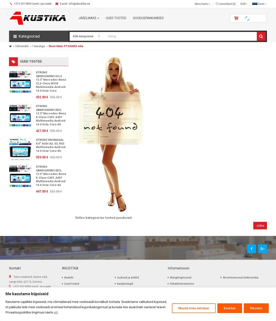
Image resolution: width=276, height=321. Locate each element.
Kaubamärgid (125, 283)
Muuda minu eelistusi (193, 308)
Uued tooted (71, 283)
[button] (38, 36)
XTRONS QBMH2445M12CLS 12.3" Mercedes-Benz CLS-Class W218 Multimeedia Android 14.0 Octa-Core (51, 81)
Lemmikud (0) (226, 4)
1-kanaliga (38, 46)
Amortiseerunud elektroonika (240, 277)
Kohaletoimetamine (182, 283)
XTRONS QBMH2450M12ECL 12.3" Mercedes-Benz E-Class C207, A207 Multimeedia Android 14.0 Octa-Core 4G (51, 176)
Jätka (260, 225)
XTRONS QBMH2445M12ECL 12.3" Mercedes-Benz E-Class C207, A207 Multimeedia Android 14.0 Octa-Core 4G (51, 115)
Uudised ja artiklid (128, 277)
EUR (244, 4)
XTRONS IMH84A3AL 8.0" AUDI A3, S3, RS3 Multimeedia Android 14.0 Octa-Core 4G (50, 145)
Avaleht (68, 277)
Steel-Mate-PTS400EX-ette (65, 46)
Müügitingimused (180, 277)
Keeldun (230, 308)
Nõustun (256, 308)
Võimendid (21, 46)
